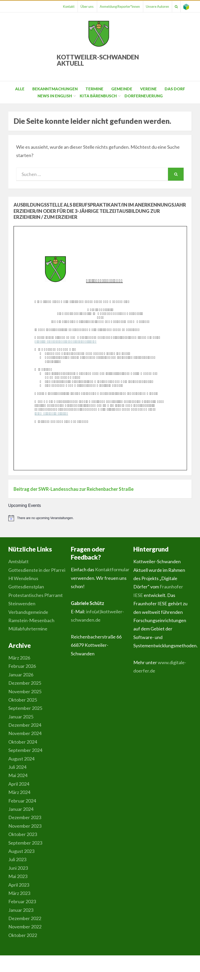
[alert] (100, 518)
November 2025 (24, 691)
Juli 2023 (17, 859)
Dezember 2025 (24, 683)
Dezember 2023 (24, 817)
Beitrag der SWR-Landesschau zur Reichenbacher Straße (74, 489)
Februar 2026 (22, 666)
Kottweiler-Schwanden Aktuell (98, 60)
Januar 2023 (20, 910)
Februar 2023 (22, 901)
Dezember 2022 (24, 918)
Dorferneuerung (143, 95)
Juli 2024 (17, 767)
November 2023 (24, 826)
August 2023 (21, 851)
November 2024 (24, 733)
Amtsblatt (18, 561)
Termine (94, 88)
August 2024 (21, 759)
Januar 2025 (20, 716)
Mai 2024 (17, 775)
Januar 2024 (20, 809)
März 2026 (19, 658)
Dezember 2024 (24, 725)
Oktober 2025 (22, 700)
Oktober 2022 (22, 935)
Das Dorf (175, 88)
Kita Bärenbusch (98, 95)
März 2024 (19, 792)
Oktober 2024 (22, 742)
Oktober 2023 (22, 834)
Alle (19, 88)
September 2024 (25, 750)
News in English (55, 95)
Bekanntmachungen (55, 88)
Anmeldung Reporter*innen (111, 6)
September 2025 (25, 708)
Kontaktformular (112, 569)
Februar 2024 (22, 801)
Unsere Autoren (151, 6)
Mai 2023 (17, 876)
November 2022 (24, 926)
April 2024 (18, 784)
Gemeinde (121, 88)
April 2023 (18, 885)
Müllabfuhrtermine (27, 628)
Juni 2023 (18, 868)
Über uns (76, 6)
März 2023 (19, 893)
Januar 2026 (20, 674)
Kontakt (55, 6)
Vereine (148, 88)
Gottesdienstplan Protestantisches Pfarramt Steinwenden (35, 595)
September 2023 (25, 843)
